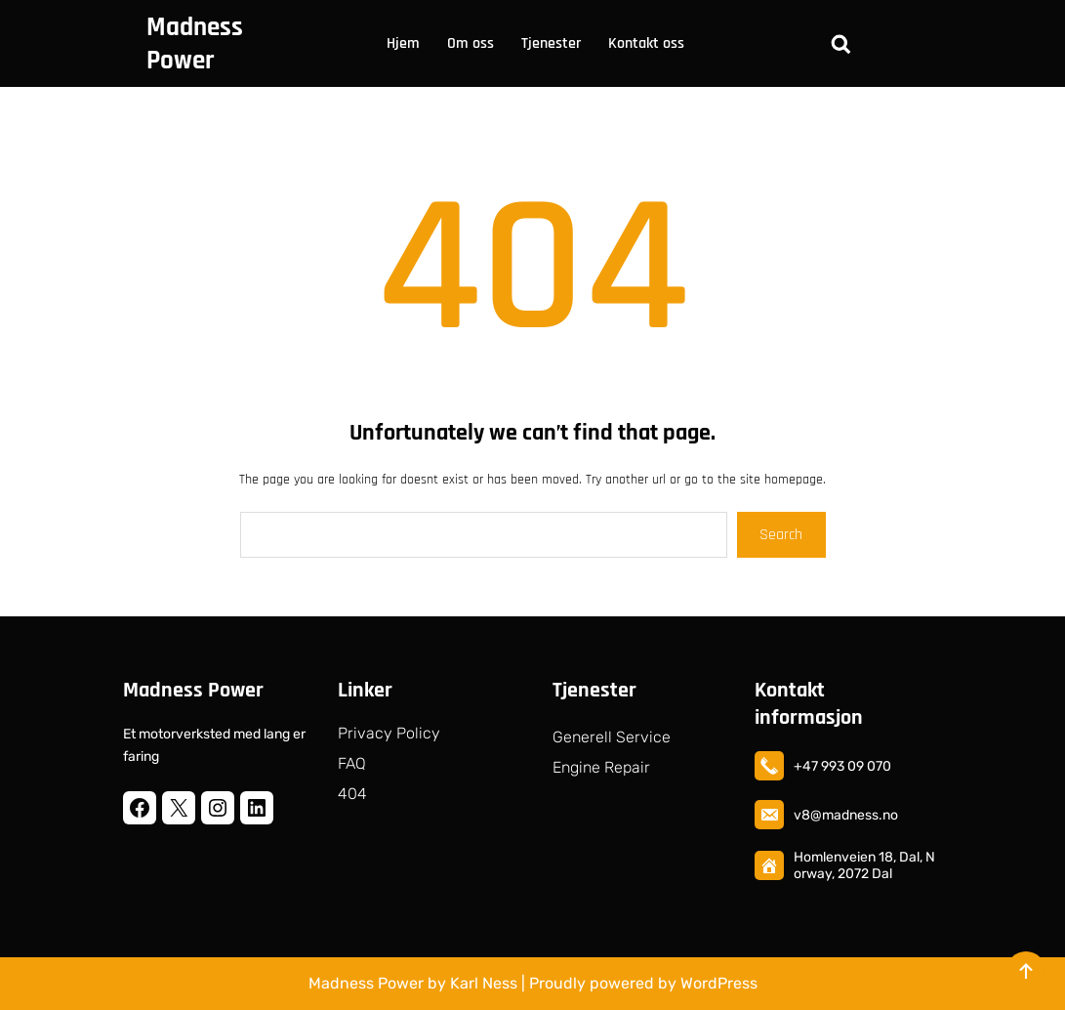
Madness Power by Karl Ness (412, 983)
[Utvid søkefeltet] (840, 44)
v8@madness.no (846, 815)
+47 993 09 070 (842, 766)
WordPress (719, 983)
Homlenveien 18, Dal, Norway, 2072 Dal (864, 865)
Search (780, 535)
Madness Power (194, 44)
